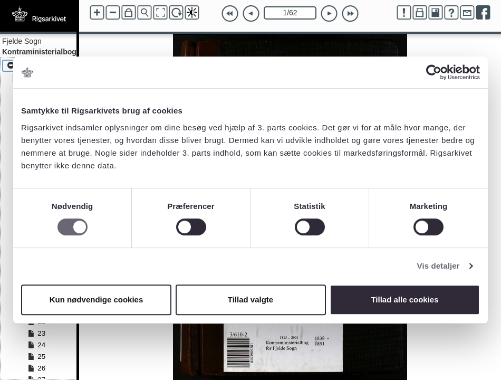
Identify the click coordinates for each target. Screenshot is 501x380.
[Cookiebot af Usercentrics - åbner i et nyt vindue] (434, 72)
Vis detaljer (438, 265)
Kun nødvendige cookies (96, 299)
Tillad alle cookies (404, 299)
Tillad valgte (250, 299)
